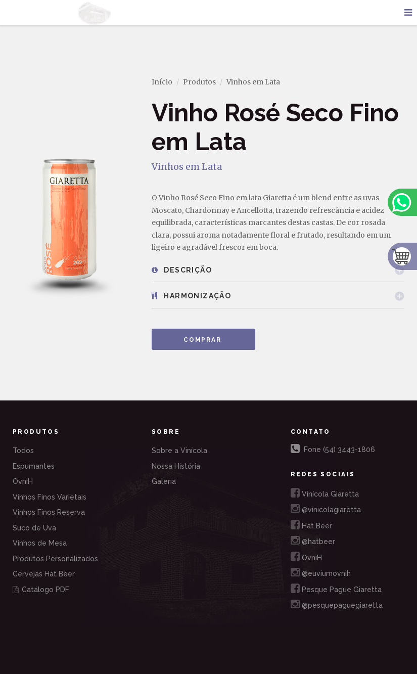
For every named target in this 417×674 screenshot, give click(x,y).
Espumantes (34, 466)
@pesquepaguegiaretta (337, 604)
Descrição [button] (182, 270)
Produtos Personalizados (55, 559)
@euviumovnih (321, 572)
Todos (23, 450)
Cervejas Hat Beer (44, 574)
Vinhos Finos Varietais (49, 497)
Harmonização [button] (191, 296)
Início (162, 81)
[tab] (278, 270)
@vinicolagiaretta (326, 508)
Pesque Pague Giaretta (336, 588)
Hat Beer (311, 524)
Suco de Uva (34, 528)
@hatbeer (313, 540)
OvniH (23, 481)
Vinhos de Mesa (40, 543)
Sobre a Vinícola (179, 450)
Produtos (199, 81)
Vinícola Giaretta (325, 492)
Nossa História (176, 466)
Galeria (164, 481)
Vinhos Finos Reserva (49, 512)
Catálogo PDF (41, 590)
